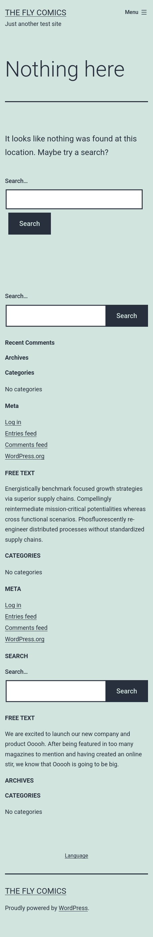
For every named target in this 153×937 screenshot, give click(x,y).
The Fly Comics (35, 12)
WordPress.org (25, 456)
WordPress (73, 907)
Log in (13, 422)
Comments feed (26, 444)
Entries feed (21, 433)
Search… (16, 180)
